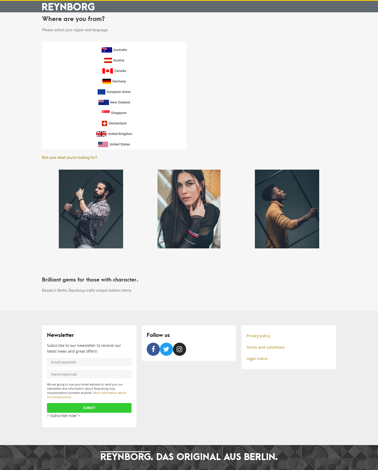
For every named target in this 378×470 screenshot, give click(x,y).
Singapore (114, 113)
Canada (114, 71)
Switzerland (114, 123)
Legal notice (256, 358)
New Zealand (114, 102)
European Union (114, 92)
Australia (114, 50)
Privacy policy (258, 335)
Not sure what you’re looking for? (69, 157)
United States (114, 144)
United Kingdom (114, 134)
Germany (114, 81)
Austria (114, 60)
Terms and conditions (265, 347)
